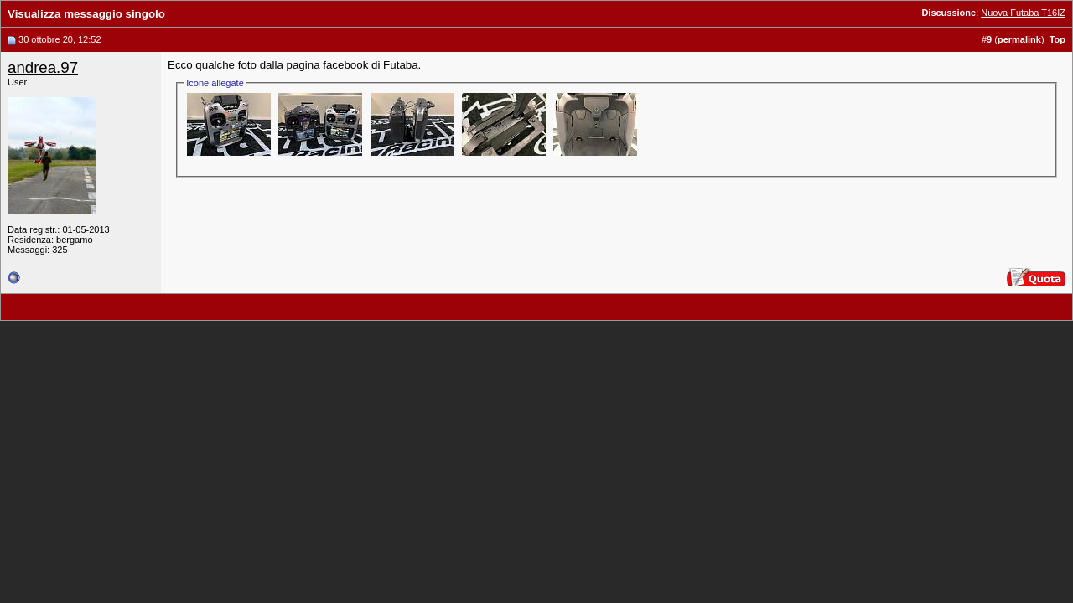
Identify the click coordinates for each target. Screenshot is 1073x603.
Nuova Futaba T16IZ (1023, 13)
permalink (1019, 39)
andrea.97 (43, 67)
